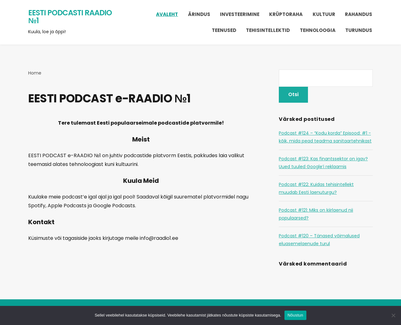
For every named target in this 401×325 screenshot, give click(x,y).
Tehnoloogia (318, 30)
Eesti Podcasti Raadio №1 (70, 17)
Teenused (224, 30)
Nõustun (295, 315)
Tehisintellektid (268, 30)
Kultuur (324, 14)
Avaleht (167, 14)
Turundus (358, 30)
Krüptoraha (286, 14)
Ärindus (199, 14)
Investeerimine (239, 14)
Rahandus (358, 14)
